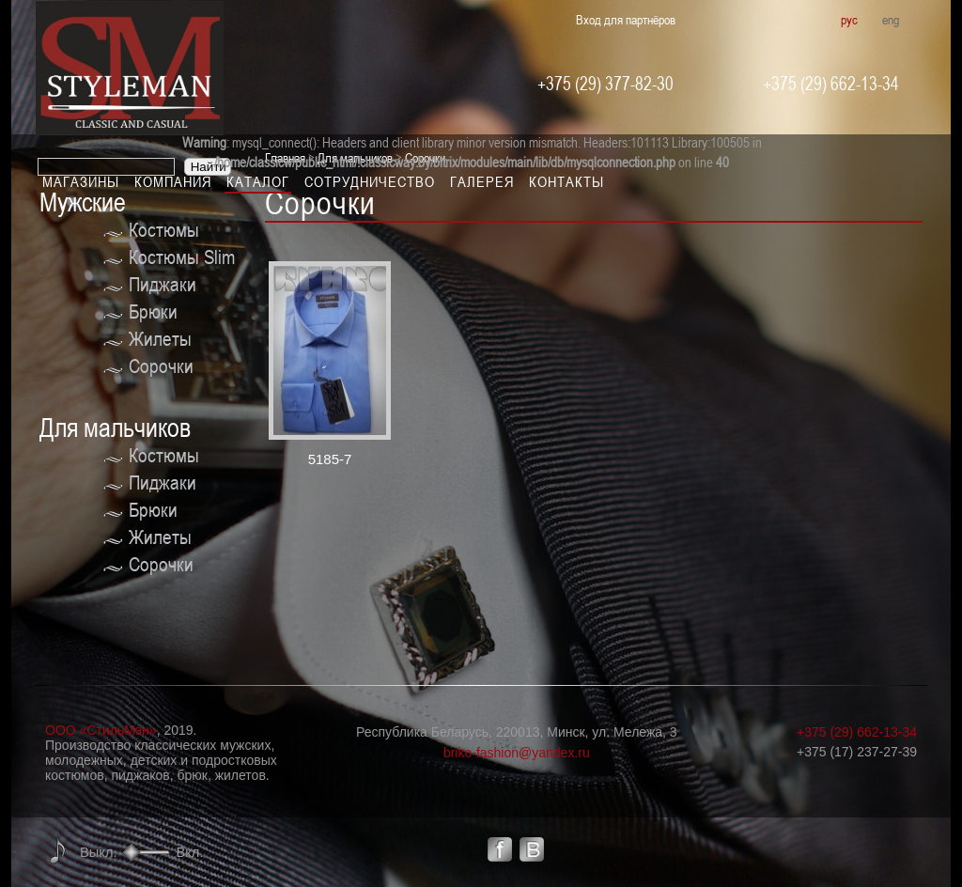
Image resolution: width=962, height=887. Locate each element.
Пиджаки (162, 284)
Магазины (80, 181)
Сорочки (161, 366)
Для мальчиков (115, 428)
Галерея (482, 181)
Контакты (566, 181)
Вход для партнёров (625, 19)
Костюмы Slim (182, 257)
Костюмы (164, 229)
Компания (172, 181)
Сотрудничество (369, 181)
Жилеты (160, 338)
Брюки (153, 311)
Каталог (257, 181)
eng (890, 19)
